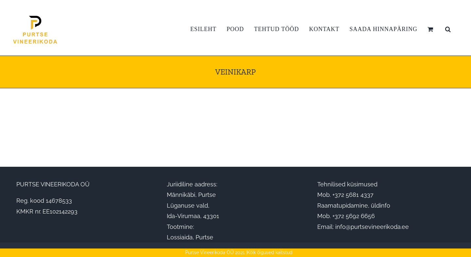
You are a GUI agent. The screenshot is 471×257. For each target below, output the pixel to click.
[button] (448, 29)
